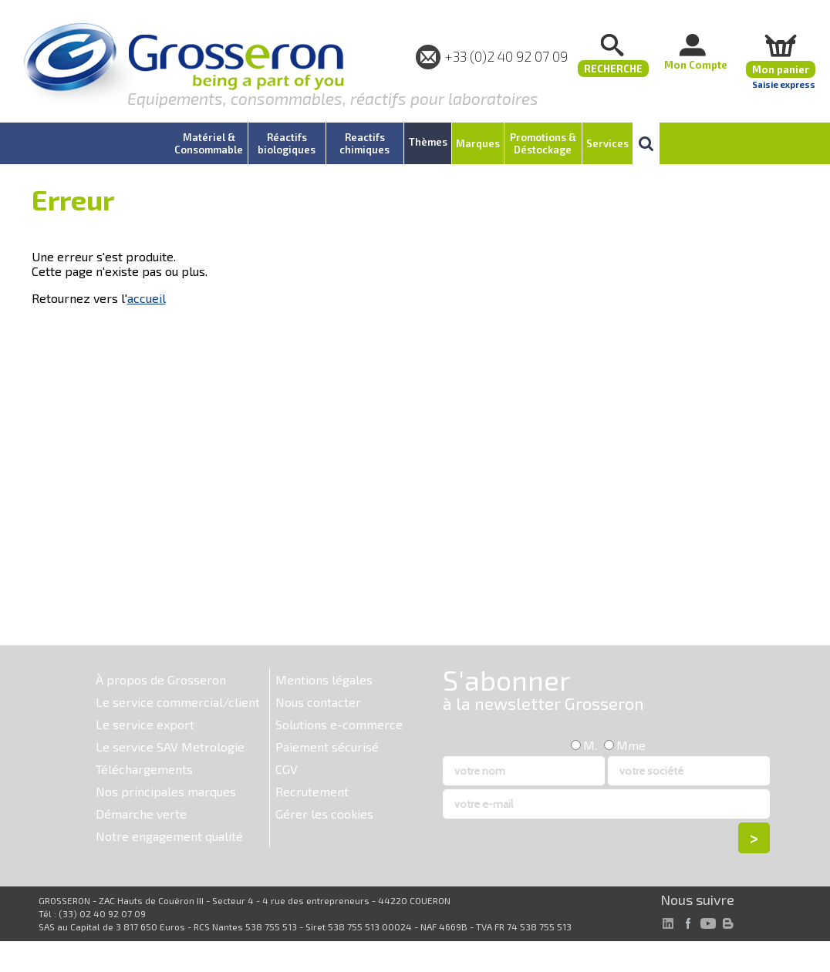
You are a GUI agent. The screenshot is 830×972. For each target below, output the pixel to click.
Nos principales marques (166, 791)
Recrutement (312, 791)
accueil (146, 298)
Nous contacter (318, 702)
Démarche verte (141, 813)
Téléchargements (144, 769)
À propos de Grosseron (161, 679)
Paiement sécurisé (327, 746)
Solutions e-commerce (339, 724)
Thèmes (428, 142)
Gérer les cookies (324, 813)
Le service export (145, 724)
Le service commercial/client (178, 702)
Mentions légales (324, 679)
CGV (286, 769)
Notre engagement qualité (169, 836)
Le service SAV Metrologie (170, 746)
